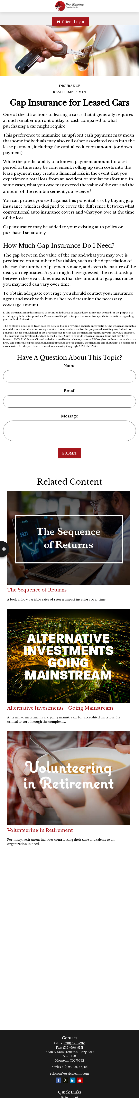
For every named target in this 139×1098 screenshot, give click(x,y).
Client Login (70, 22)
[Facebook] (58, 1080)
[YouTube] (80, 1080)
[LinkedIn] (72, 1080)
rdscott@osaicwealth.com (69, 1073)
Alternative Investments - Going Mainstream (60, 708)
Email (69, 391)
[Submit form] (69, 453)
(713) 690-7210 (74, 1043)
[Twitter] (65, 1080)
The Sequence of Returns (37, 590)
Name (69, 365)
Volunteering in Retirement (40, 830)
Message (69, 416)
